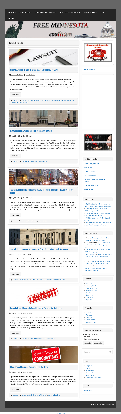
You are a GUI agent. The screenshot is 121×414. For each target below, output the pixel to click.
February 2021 (91, 286)
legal (49, 395)
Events (15, 221)
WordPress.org (91, 375)
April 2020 (89, 300)
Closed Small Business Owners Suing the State (29, 367)
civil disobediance (26, 221)
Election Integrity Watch (92, 164)
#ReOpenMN (88, 167)
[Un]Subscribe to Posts (94, 377)
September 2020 (91, 290)
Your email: (87, 336)
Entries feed (90, 370)
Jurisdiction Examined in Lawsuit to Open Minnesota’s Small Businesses (39, 249)
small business (23, 102)
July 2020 (89, 293)
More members (89, 189)
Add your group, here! (91, 185)
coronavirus (25, 100)
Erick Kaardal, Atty (90, 175)
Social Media (90, 320)
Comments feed (91, 373)
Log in (88, 368)
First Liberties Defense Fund (70, 12)
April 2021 (89, 283)
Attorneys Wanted (90, 12)
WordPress (101, 404)
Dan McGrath (30, 75)
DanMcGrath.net (89, 171)
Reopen (35, 221)
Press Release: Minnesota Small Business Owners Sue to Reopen (36, 308)
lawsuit (45, 395)
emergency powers (51, 100)
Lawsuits (15, 100)
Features (89, 315)
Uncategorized (23, 280)
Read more (15, 95)
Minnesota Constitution (29, 161)
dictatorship (40, 100)
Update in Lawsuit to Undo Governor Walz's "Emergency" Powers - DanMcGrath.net (97, 252)
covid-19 (33, 100)
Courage (111, 404)
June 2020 (89, 295)
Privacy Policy (89, 390)
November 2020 (91, 288)
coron (24, 395)
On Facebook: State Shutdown (45, 12)
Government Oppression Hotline (19, 12)
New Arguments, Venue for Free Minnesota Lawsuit (31, 131)
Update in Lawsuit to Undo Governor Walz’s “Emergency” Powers (98, 256)
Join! (102, 12)
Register (89, 366)
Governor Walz (62, 100)
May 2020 (89, 297)
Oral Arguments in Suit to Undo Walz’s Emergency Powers (34, 70)
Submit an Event (89, 69)
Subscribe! (11, 18)
